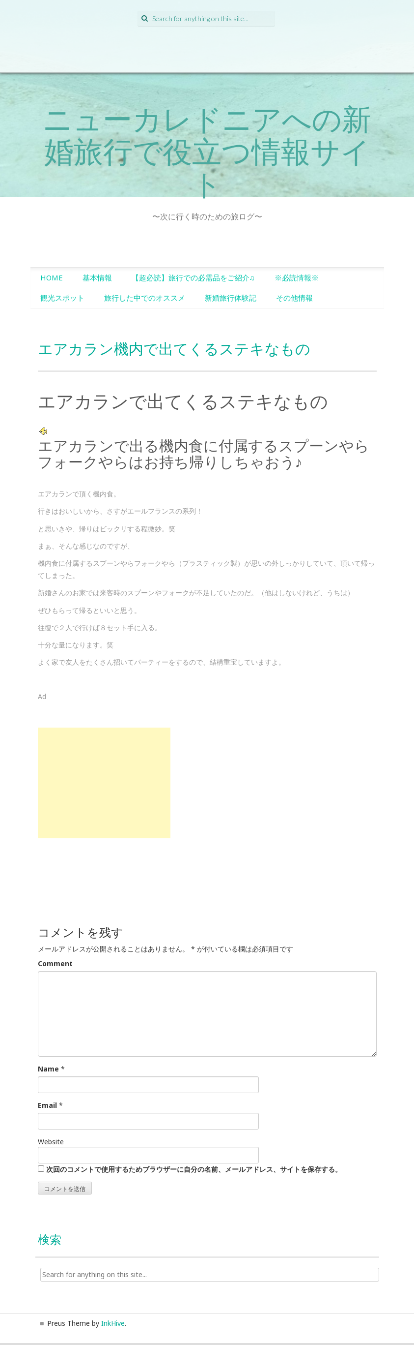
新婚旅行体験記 (230, 298)
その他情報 (294, 298)
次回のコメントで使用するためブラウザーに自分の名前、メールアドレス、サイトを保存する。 (194, 1169)
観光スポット (62, 298)
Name (48, 1068)
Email (47, 1105)
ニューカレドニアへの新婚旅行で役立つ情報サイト (207, 151)
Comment (55, 963)
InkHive (113, 1323)
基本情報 (97, 277)
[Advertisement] (104, 783)
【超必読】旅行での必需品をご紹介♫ (193, 277)
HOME (51, 277)
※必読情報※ (297, 277)
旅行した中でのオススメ (144, 298)
